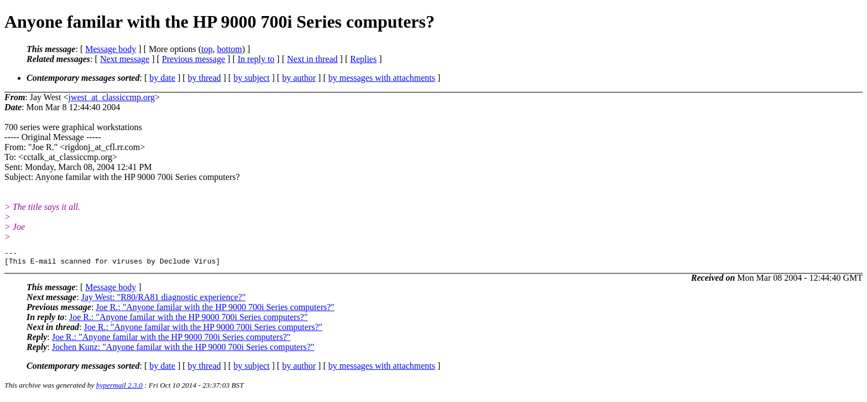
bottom (229, 49)
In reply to (256, 59)
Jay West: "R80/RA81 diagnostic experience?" (163, 300)
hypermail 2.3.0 (119, 388)
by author (299, 78)
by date (162, 78)
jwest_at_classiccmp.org (111, 97)
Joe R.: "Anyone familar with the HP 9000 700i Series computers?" (215, 310)
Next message (124, 59)
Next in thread (312, 59)
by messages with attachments (381, 78)
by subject (251, 78)
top (206, 49)
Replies (363, 59)
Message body (110, 49)
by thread (204, 78)
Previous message (193, 59)
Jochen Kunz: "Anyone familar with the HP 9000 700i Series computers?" (183, 350)
